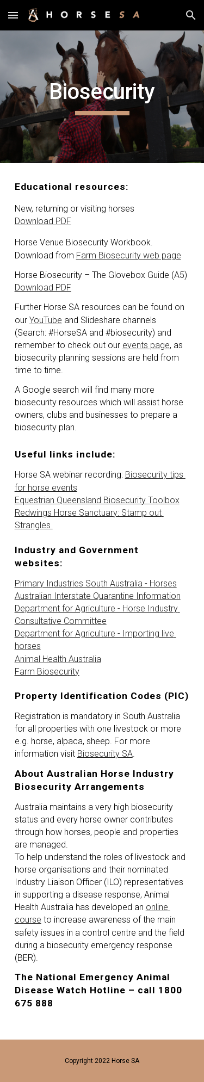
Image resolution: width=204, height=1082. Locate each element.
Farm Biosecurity (47, 671)
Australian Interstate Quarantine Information (98, 596)
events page (146, 345)
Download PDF (43, 221)
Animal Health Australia (58, 659)
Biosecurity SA (105, 754)
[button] (13, 15)
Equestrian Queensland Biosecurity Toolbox (97, 500)
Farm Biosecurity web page (128, 255)
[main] (102, 97)
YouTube (45, 320)
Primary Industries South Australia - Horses (96, 583)
